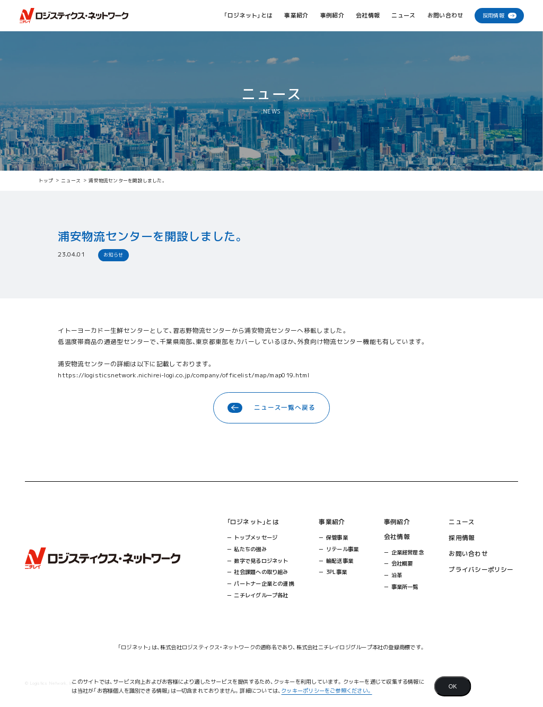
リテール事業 (342, 549)
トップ (46, 181)
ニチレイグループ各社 (261, 595)
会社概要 (402, 563)
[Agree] (452, 686)
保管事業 (337, 537)
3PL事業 (336, 572)
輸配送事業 (339, 560)
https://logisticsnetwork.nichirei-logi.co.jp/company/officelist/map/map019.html (183, 374)
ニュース (403, 15)
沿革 (396, 575)
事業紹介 (332, 521)
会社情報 (397, 536)
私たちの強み (250, 549)
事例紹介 (332, 15)
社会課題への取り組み (261, 572)
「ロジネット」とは (253, 521)
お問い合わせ (445, 15)
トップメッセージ (255, 537)
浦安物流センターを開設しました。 (127, 181)
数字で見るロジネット (261, 560)
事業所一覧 (404, 586)
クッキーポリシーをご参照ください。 (326, 690)
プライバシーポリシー (481, 569)
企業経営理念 (407, 552)
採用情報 (493, 15)
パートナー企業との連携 (263, 583)
